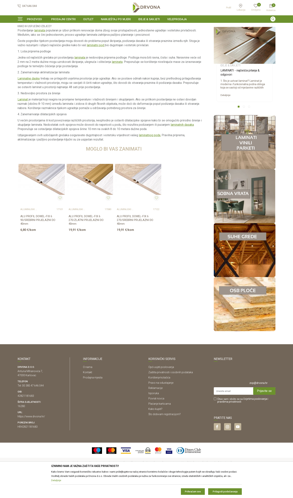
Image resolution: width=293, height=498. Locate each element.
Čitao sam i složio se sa (242, 423)
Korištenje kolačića (159, 400)
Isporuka (153, 416)
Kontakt (87, 395)
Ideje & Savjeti (25, 34)
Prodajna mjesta (92, 400)
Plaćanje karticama (159, 426)
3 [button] (250, 130)
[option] (146, 27)
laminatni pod (96, 68)
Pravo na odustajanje (160, 405)
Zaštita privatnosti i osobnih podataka (170, 395)
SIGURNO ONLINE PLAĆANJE (146, 27)
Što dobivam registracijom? (164, 437)
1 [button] (239, 130)
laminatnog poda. (150, 158)
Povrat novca (156, 421)
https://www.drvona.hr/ (31, 439)
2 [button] (244, 130)
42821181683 (26, 418)
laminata (39, 53)
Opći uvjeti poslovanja (161, 389)
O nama (87, 389)
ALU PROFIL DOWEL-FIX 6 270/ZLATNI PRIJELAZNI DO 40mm (86, 242)
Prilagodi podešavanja (225, 491)
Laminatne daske (29, 101)
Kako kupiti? (155, 431)
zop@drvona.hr (258, 405)
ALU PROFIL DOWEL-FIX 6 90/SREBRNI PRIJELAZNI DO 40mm (37, 242)
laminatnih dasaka (182, 147)
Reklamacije (155, 410)
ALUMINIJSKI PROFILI (28, 232)
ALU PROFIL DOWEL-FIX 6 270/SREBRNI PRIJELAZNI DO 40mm (135, 242)
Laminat (23, 122)
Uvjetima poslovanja (255, 421)
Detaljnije (225, 118)
